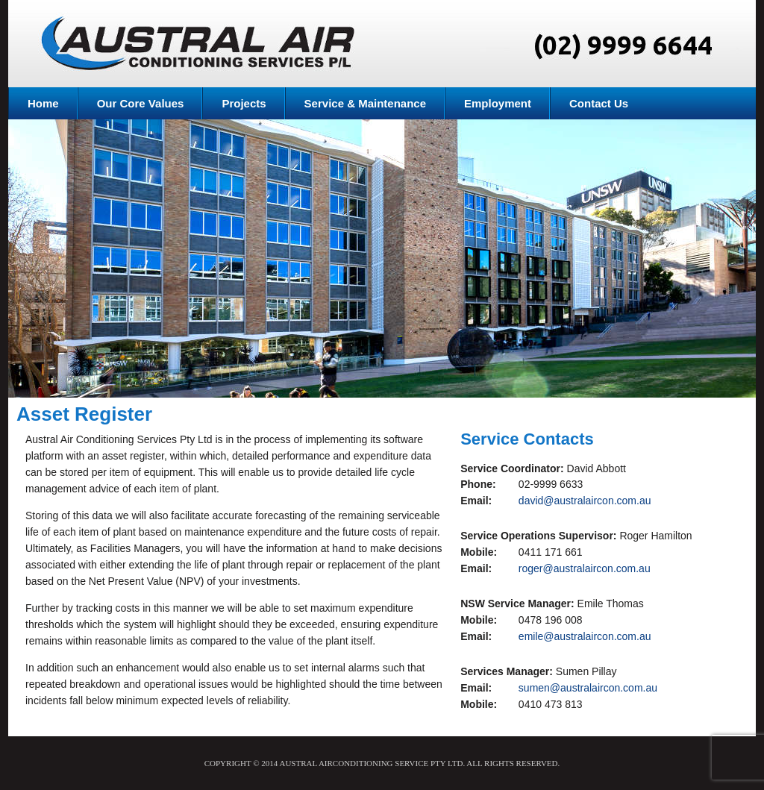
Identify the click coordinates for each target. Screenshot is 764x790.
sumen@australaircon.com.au (588, 688)
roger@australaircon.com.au (585, 568)
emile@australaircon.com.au (585, 636)
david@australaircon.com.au (585, 501)
